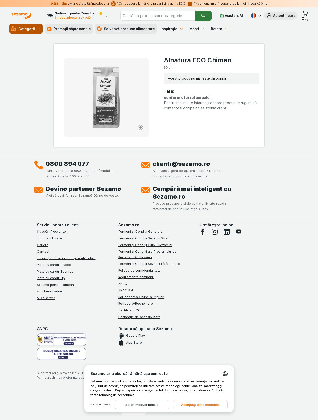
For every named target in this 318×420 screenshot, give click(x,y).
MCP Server (46, 298)
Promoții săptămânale (69, 28)
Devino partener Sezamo (83, 188)
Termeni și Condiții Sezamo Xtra (143, 238)
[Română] (255, 16)
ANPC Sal (125, 290)
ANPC (122, 284)
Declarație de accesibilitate (139, 317)
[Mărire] (141, 129)
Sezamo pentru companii (56, 285)
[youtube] (238, 232)
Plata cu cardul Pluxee (54, 265)
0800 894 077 (67, 163)
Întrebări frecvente (51, 231)
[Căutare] (203, 16)
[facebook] (203, 232)
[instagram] (215, 232)
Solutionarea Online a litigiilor (141, 297)
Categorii (26, 28)
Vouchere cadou (49, 291)
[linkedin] (227, 232)
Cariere (42, 245)
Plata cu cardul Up (51, 278)
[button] (281, 16)
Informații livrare (49, 238)
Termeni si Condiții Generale (140, 231)
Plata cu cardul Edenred (55, 271)
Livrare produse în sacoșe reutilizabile (66, 258)
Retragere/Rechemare (135, 303)
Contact (43, 251)
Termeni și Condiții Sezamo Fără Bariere (149, 264)
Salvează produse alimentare (126, 28)
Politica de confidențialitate (139, 270)
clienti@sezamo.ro (181, 163)
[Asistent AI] (231, 16)
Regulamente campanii (136, 277)
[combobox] (157, 16)
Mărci (197, 29)
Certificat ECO (129, 310)
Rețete (219, 29)
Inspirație (172, 29)
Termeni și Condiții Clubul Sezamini (145, 245)
